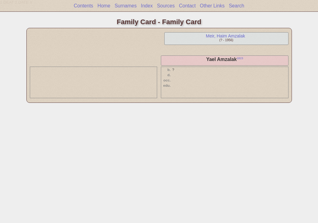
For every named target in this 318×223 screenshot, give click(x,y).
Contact (187, 5)
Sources (166, 5)
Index (147, 5)
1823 (240, 58)
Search (236, 5)
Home (104, 5)
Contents (83, 5)
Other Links (212, 5)
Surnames (126, 5)
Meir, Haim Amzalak (225, 35)
